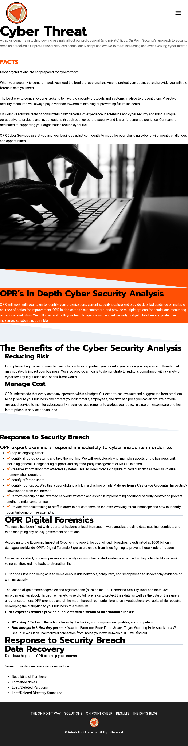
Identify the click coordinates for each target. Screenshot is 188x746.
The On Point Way (46, 713)
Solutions (73, 713)
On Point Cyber (99, 713)
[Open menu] (178, 12)
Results (123, 713)
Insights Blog (145, 713)
